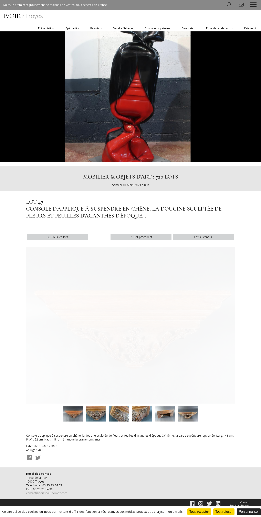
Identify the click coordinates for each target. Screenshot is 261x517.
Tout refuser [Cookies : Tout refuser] (223, 511)
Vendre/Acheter (123, 28)
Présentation (46, 28)
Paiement (250, 28)
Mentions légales (239, 505)
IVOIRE (23, 16)
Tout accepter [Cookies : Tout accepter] (199, 511)
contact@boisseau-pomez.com (46, 493)
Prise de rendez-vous (219, 28)
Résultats (96, 28)
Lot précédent (141, 237)
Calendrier (188, 28)
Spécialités (72, 28)
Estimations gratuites (157, 28)
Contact (244, 502)
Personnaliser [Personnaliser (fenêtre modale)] (249, 511)
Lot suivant (203, 237)
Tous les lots (57, 237)
